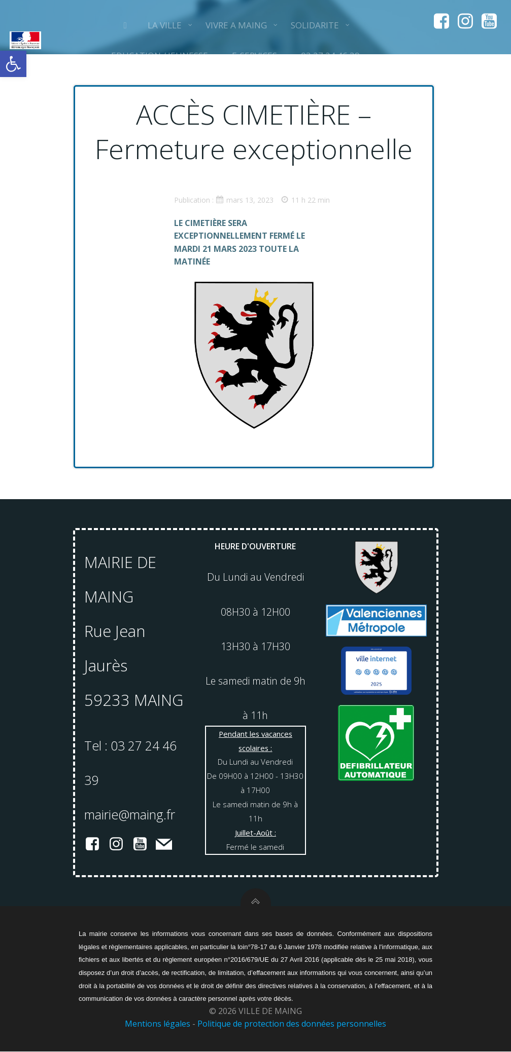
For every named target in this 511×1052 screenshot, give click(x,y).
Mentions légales (157, 1025)
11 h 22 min (305, 200)
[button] (13, 64)
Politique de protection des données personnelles (291, 1025)
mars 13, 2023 (245, 200)
